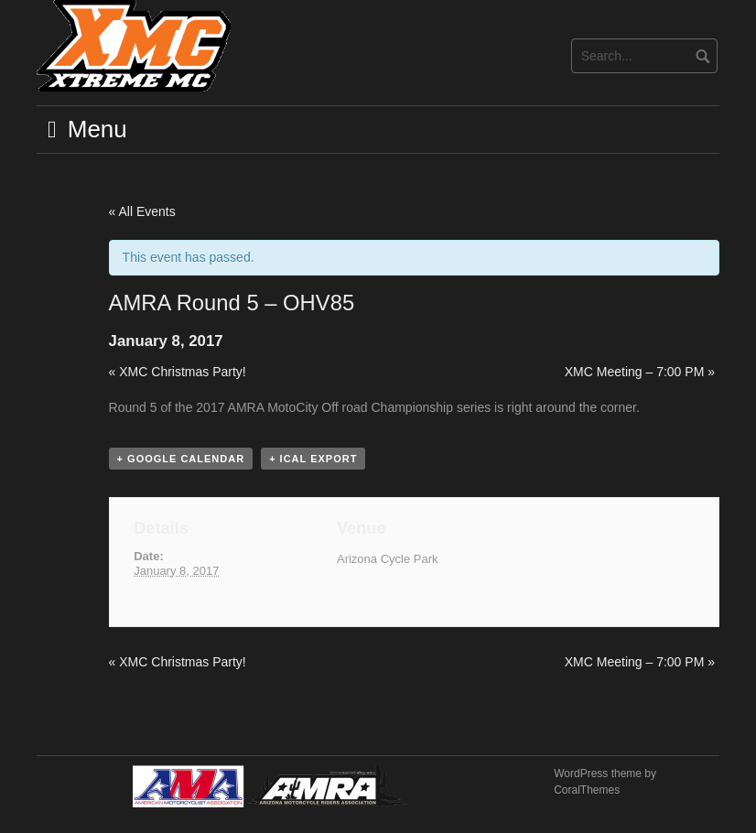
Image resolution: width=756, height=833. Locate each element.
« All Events (142, 211)
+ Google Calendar (181, 458)
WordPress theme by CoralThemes (605, 781)
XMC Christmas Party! (177, 371)
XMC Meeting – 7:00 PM (640, 371)
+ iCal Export (313, 458)
